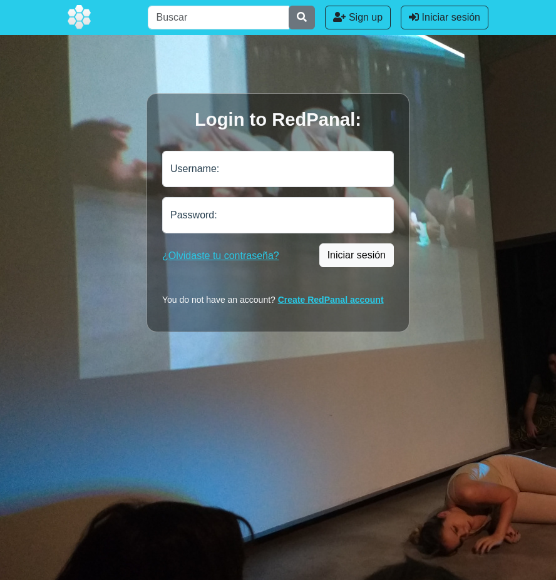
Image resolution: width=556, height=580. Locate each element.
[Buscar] (218, 17)
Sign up (358, 17)
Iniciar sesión (444, 17)
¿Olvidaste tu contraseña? (220, 255)
